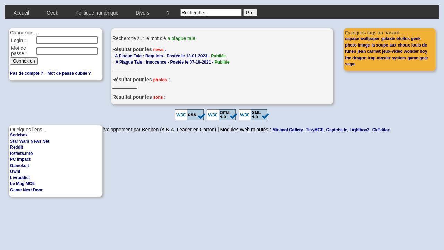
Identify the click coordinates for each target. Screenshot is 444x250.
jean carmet (369, 51)
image (364, 45)
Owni (15, 171)
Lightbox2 (359, 129)
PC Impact (20, 159)
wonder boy (415, 51)
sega (350, 63)
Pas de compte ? (26, 73)
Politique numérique (97, 13)
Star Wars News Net (29, 141)
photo (351, 45)
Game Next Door (26, 190)
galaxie (388, 38)
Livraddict (20, 177)
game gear (417, 58)
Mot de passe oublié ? (69, 73)
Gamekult (19, 165)
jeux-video (392, 51)
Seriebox (19, 135)
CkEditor (381, 129)
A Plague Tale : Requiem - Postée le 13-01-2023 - (170, 55)
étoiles (403, 38)
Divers (143, 13)
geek (415, 38)
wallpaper (369, 38)
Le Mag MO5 (22, 183)
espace (352, 38)
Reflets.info (21, 153)
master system (391, 58)
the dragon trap (360, 58)
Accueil (21, 13)
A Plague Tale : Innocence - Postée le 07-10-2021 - (173, 62)
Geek (52, 13)
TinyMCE (315, 129)
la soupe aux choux (390, 45)
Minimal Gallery (287, 129)
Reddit (16, 147)
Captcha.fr (336, 129)
